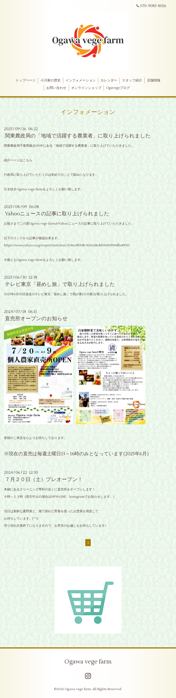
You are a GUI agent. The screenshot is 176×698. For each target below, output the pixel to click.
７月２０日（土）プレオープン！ (44, 479)
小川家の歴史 (51, 80)
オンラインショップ (86, 88)
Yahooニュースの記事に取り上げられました (57, 213)
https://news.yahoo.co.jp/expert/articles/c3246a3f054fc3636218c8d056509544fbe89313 (67, 245)
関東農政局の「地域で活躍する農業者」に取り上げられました (78, 136)
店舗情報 (153, 80)
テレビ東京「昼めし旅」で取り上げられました (60, 284)
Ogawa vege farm (88, 661)
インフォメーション (81, 80)
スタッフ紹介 (132, 80)
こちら (27, 160)
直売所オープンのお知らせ (36, 318)
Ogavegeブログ (118, 88)
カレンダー (108, 80)
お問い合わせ (56, 88)
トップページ (26, 80)
